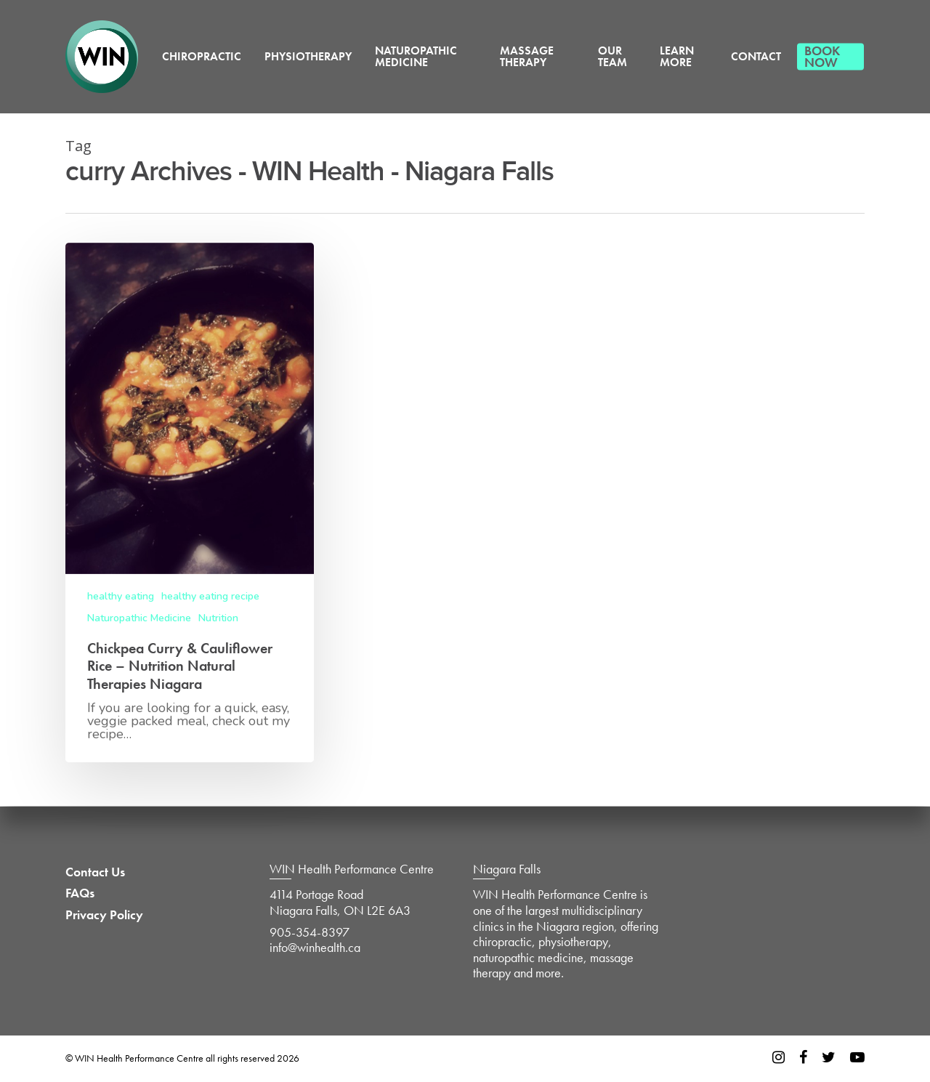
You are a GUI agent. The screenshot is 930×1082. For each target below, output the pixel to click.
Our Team (612, 56)
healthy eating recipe (210, 596)
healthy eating (120, 596)
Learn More (677, 56)
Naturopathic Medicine (416, 56)
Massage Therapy (527, 56)
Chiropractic (201, 56)
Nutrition (218, 618)
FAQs (79, 893)
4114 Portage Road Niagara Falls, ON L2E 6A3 (340, 902)
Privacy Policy (104, 915)
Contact (756, 56)
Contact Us (95, 872)
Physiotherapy (308, 56)
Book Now (822, 56)
